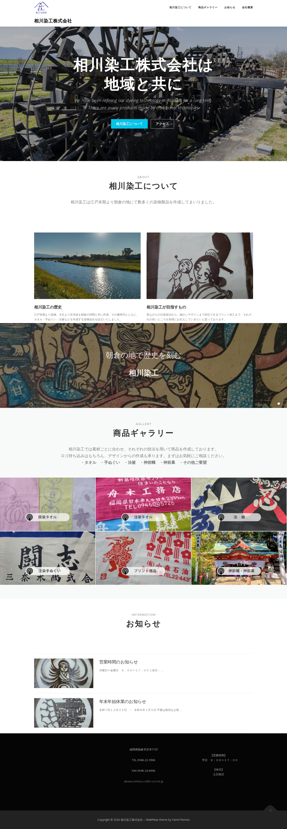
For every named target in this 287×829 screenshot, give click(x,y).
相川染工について (180, 7)
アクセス (162, 123)
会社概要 (247, 7)
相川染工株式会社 (53, 20)
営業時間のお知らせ (118, 695)
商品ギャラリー (208, 7)
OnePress (152, 820)
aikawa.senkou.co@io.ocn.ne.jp (143, 781)
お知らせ (229, 7)
